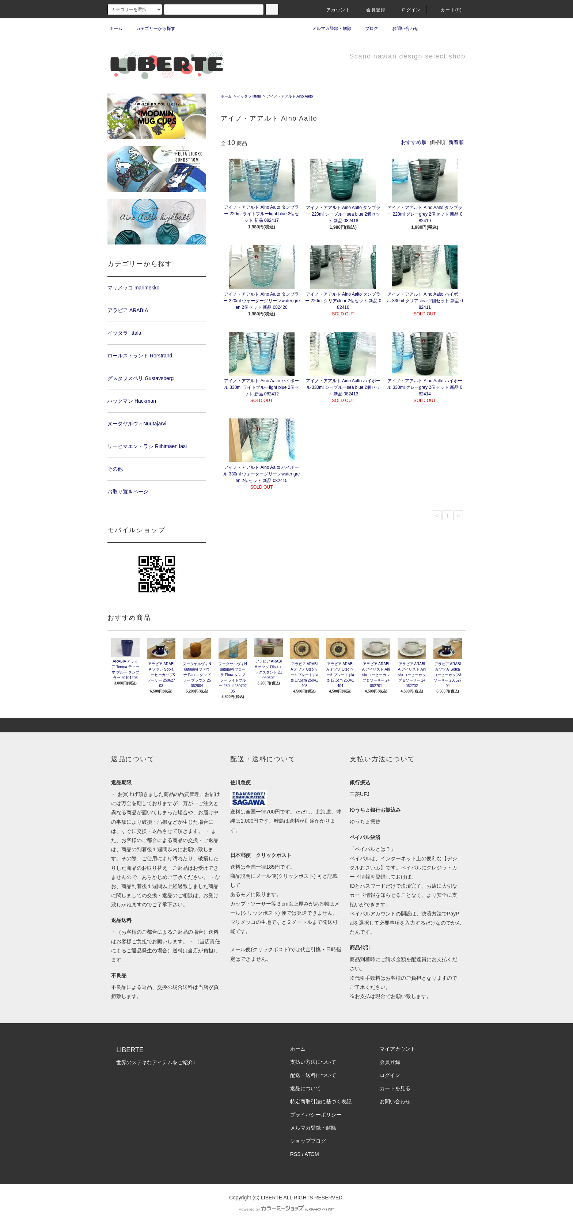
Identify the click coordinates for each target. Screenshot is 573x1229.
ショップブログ (308, 1141)
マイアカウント (397, 1049)
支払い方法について (313, 1062)
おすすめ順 (413, 142)
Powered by (286, 1209)
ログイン (407, 9)
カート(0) (447, 9)
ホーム (115, 28)
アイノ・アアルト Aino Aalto (289, 96)
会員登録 (371, 9)
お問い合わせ (400, 28)
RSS (295, 1154)
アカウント (334, 9)
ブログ (367, 28)
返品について (305, 1088)
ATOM (312, 1154)
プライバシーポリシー (315, 1115)
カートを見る (395, 1088)
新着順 (456, 142)
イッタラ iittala (249, 96)
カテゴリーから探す (151, 28)
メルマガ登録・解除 (327, 28)
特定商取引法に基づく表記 (321, 1101)
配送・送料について (313, 1075)
